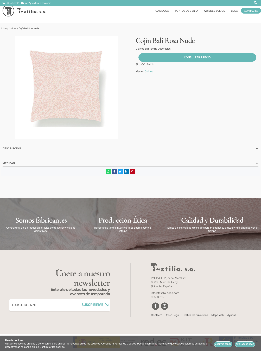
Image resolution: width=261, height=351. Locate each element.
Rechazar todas (245, 344)
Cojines (149, 71)
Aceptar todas (223, 344)
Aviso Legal (172, 315)
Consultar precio (194, 57)
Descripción (12, 148)
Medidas (9, 163)
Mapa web (217, 315)
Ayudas (231, 315)
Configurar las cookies (52, 346)
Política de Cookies (125, 343)
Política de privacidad (195, 315)
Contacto (156, 315)
